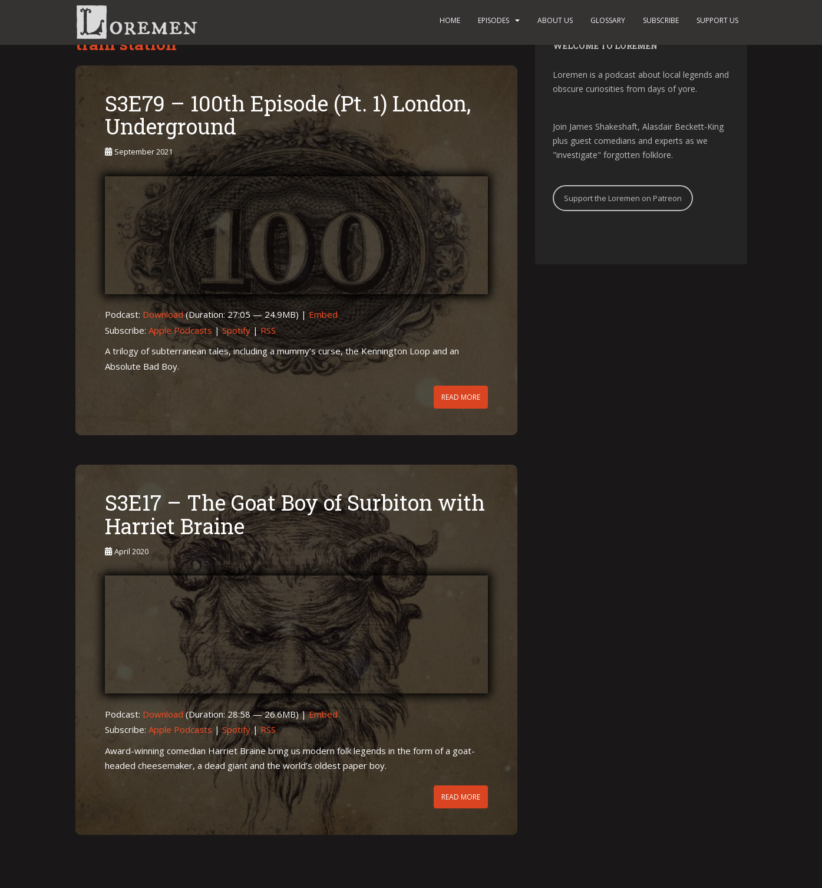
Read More (460, 397)
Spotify (236, 330)
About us (555, 20)
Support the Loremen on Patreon (623, 198)
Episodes (493, 20)
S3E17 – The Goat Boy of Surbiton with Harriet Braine (295, 514)
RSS (268, 330)
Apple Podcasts (180, 330)
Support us (717, 20)
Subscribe (661, 20)
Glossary (607, 20)
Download (163, 314)
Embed (323, 314)
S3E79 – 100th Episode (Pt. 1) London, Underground (288, 115)
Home (450, 20)
